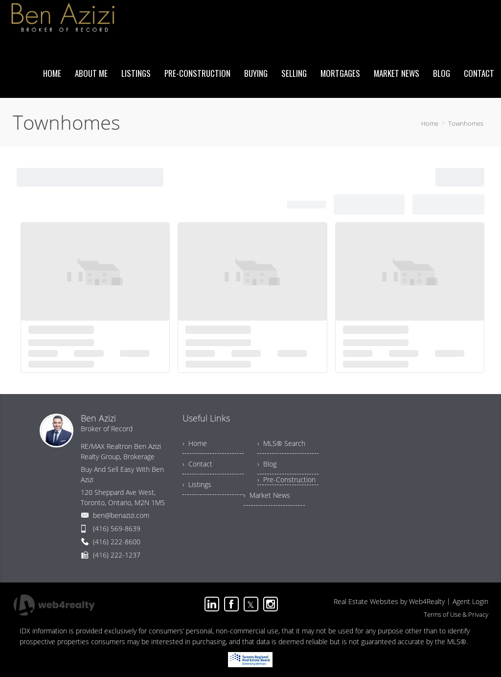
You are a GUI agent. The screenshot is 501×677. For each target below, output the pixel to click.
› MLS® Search (281, 443)
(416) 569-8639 (116, 528)
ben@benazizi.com (121, 515)
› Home (194, 443)
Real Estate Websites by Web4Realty (389, 601)
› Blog (266, 463)
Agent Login (470, 601)
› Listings (196, 484)
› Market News (267, 495)
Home (429, 123)
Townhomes (465, 123)
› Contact (197, 463)
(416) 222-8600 (116, 541)
